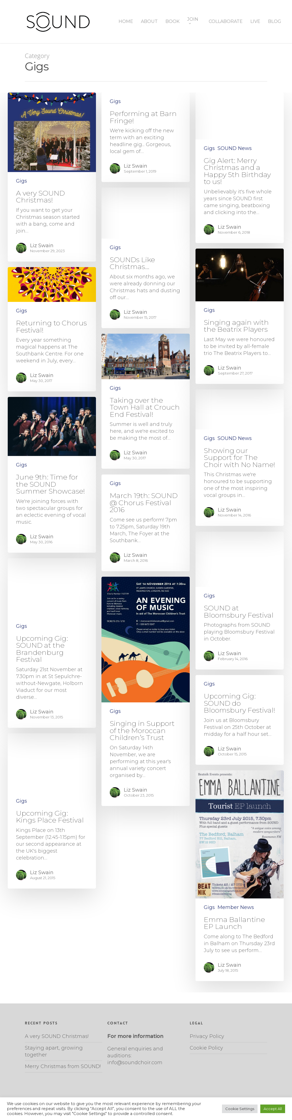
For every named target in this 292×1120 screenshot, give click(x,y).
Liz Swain (41, 245)
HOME (126, 21)
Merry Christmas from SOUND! (63, 1066)
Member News (236, 907)
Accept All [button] (273, 1108)
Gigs (21, 181)
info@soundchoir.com (134, 1063)
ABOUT (149, 21)
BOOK (172, 21)
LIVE (255, 21)
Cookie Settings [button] (239, 1108)
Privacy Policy (207, 1036)
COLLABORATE (226, 21)
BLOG (274, 21)
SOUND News (235, 148)
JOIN (192, 20)
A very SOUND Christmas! (57, 1036)
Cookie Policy (206, 1048)
